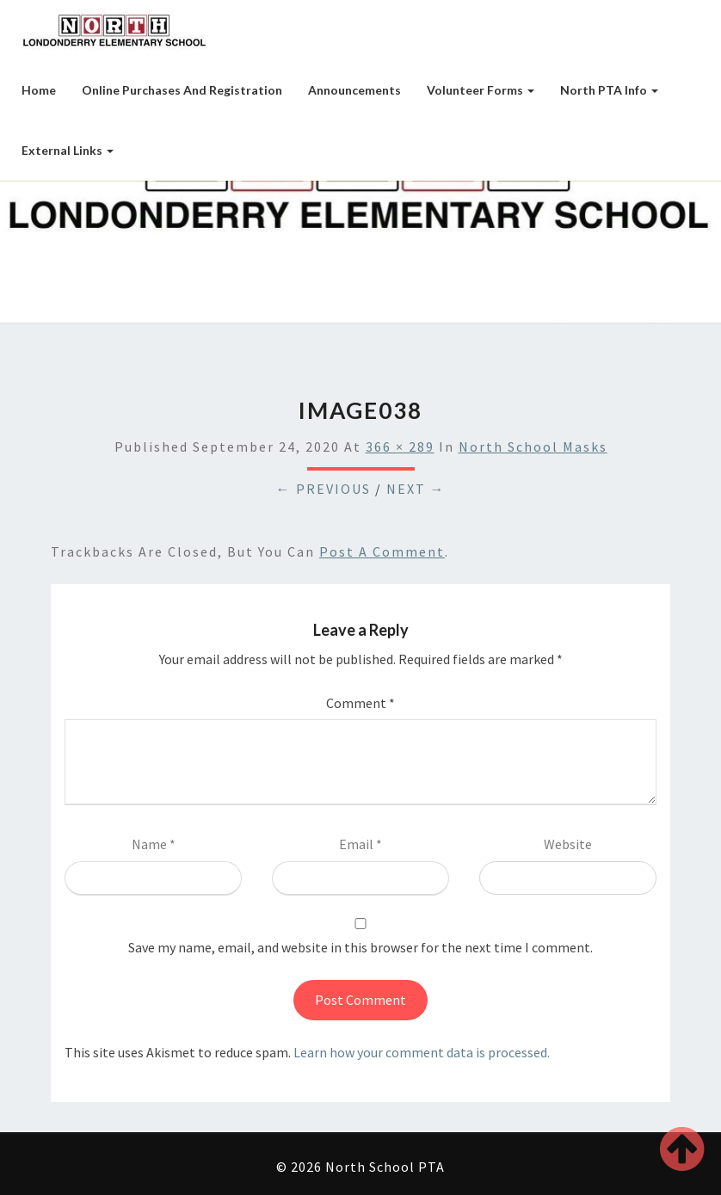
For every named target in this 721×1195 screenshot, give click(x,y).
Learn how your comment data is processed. (421, 1052)
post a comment (382, 551)
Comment (360, 702)
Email (360, 844)
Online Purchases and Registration (182, 90)
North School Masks (533, 446)
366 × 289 (400, 446)
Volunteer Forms (480, 90)
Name (154, 844)
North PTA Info (609, 90)
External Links (68, 150)
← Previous (323, 488)
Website (568, 844)
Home (39, 90)
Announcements (354, 90)
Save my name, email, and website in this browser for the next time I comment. (360, 947)
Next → (416, 488)
